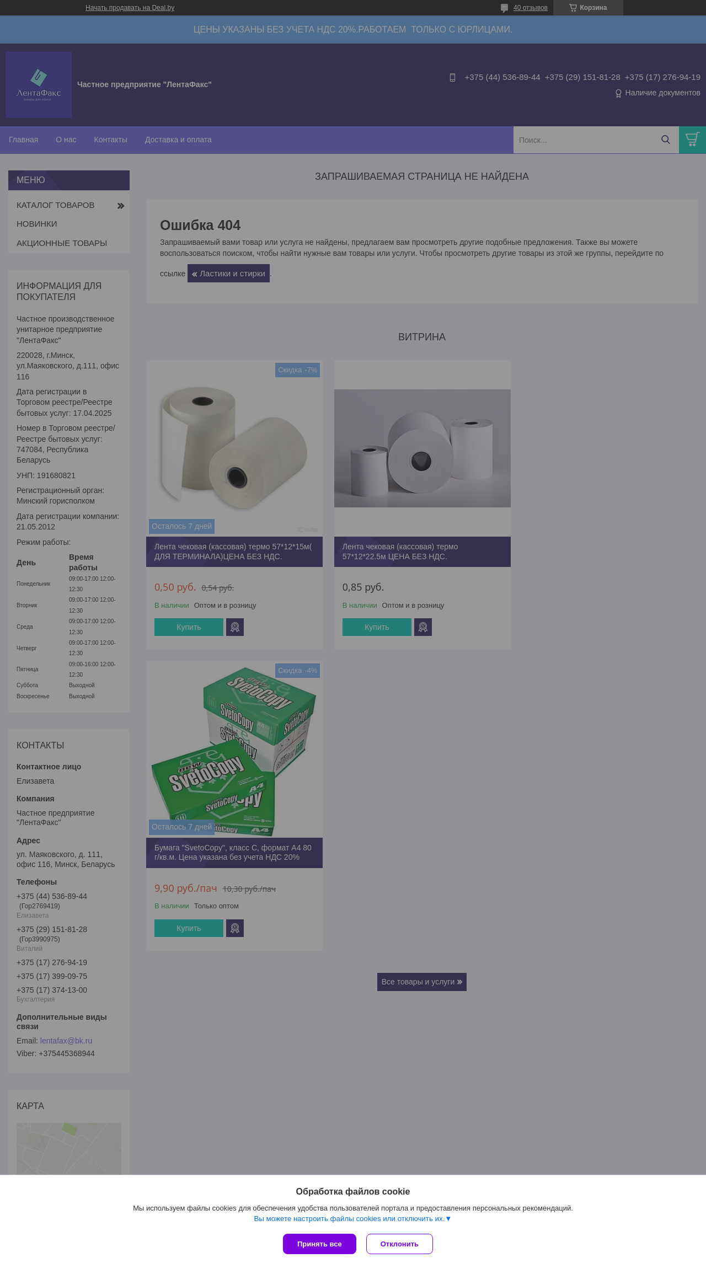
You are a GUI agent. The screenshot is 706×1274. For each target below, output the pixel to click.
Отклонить (401, 1244)
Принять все (319, 1244)
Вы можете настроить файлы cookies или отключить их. (349, 1220)
